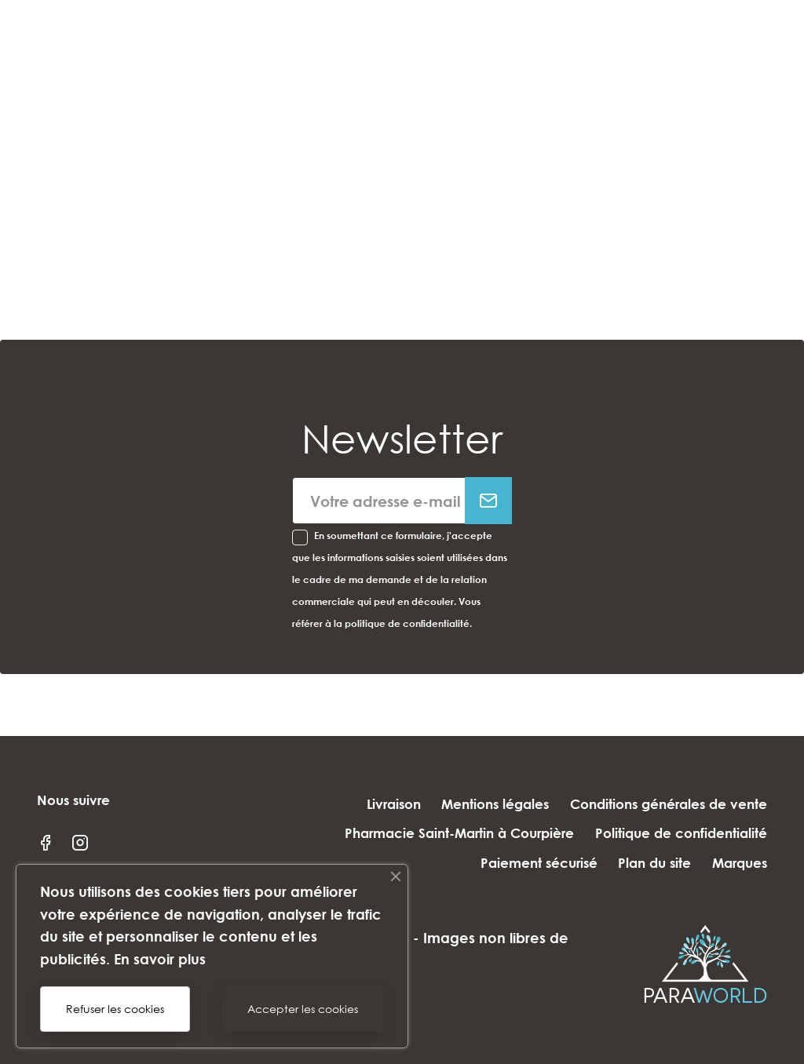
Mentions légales (489, 803)
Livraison (380, 803)
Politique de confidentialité (681, 832)
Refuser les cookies (115, 1008)
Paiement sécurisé (525, 862)
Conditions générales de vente (668, 803)
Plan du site (648, 862)
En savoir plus (160, 958)
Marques (739, 862)
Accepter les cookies (302, 1008)
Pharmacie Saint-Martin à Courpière (453, 832)
